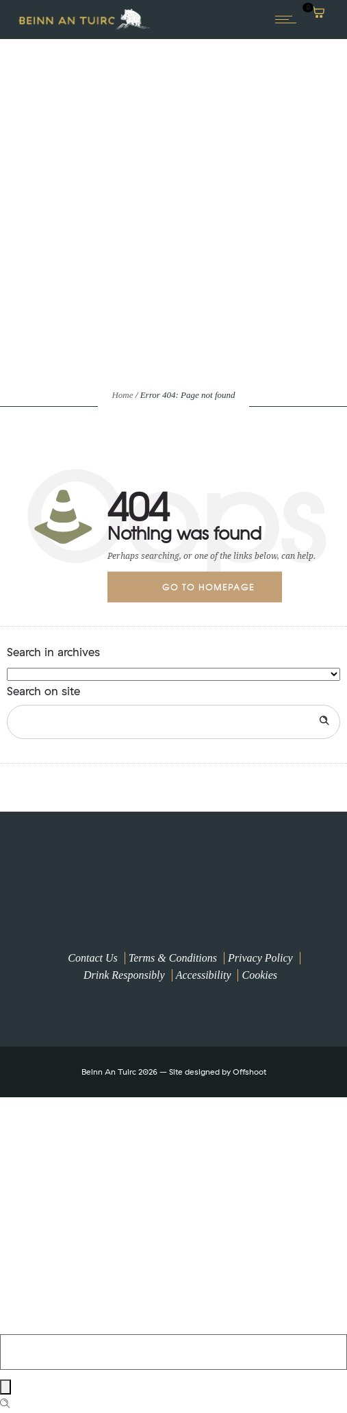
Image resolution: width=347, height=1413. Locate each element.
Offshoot (249, 1071)
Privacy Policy (260, 958)
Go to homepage (208, 586)
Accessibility (203, 975)
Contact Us (92, 958)
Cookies (259, 975)
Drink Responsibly (124, 975)
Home (122, 395)
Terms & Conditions (173, 958)
